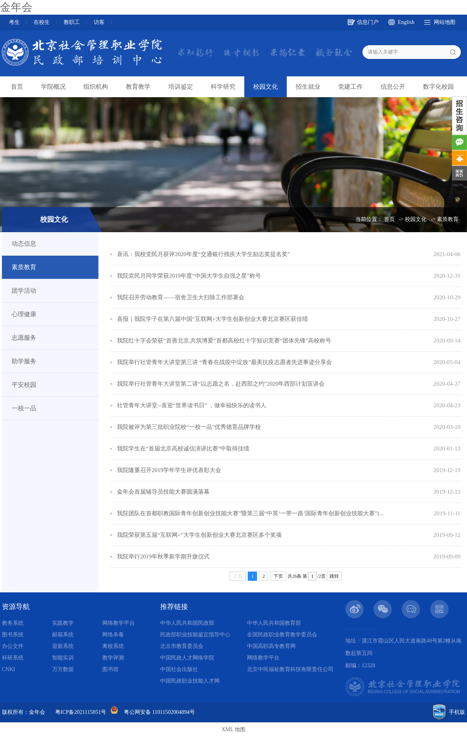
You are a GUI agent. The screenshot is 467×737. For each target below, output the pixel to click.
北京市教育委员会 (181, 646)
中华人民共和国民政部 (187, 623)
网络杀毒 (113, 634)
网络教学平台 (118, 623)
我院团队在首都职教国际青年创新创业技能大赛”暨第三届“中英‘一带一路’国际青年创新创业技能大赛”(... (250, 513)
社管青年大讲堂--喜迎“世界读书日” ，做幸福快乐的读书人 (191, 405)
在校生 (42, 22)
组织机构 (95, 86)
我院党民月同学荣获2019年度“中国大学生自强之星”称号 (189, 276)
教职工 (72, 22)
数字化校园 (438, 86)
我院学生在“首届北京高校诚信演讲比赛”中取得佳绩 (183, 448)
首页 (17, 86)
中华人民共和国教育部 (274, 623)
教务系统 (13, 623)
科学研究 (223, 86)
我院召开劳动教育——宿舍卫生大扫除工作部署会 (180, 297)
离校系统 (113, 646)
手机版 (457, 712)
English (406, 22)
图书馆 (110, 669)
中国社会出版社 (179, 669)
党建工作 (350, 86)
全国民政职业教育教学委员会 (282, 634)
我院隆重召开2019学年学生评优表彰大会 (169, 470)
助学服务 (24, 361)
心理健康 (24, 314)
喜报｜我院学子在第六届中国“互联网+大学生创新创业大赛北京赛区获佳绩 (212, 319)
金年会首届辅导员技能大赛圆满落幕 (163, 492)
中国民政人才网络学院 (187, 658)
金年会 (16, 7)
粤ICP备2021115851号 (81, 712)
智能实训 (63, 658)
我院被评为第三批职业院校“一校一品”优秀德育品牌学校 (189, 427)
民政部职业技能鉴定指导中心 (195, 634)
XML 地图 (233, 729)
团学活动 (24, 290)
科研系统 (13, 658)
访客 (99, 22)
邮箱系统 (63, 634)
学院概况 (53, 86)
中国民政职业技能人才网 (190, 681)
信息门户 (368, 22)
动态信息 (24, 243)
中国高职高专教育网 (271, 646)
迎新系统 (63, 646)
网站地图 (444, 22)
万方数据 (63, 669)
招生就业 (308, 86)
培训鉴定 (180, 86)
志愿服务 (24, 337)
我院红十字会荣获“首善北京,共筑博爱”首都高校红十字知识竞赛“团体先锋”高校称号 (224, 340)
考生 (14, 22)
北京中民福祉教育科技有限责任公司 (290, 669)
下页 (278, 576)
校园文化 (265, 86)
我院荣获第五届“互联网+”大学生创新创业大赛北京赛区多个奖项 (199, 535)
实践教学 (63, 623)
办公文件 (13, 646)
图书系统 (13, 634)
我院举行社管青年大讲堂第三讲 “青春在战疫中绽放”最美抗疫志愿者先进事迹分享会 (224, 362)
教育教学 (138, 86)
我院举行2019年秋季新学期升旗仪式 (163, 556)
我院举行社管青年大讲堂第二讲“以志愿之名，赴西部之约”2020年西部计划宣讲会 (221, 384)
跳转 (334, 576)
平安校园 (24, 384)
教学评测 (113, 658)
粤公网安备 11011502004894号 (159, 712)
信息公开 (393, 86)
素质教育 (448, 219)
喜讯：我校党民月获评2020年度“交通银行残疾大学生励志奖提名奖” (203, 254)
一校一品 (24, 408)
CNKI (8, 669)
